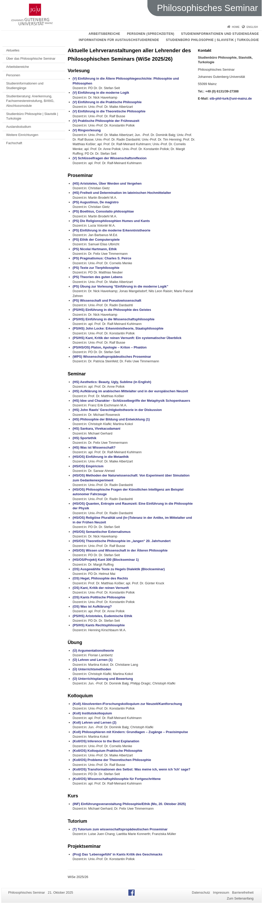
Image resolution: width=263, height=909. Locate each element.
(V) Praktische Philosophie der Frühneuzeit (106, 121)
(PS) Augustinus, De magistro (96, 202)
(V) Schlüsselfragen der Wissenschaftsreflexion (109, 158)
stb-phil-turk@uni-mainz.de (231, 98)
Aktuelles (12, 50)
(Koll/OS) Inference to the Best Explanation (106, 741)
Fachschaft (14, 143)
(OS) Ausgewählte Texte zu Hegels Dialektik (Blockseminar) (119, 569)
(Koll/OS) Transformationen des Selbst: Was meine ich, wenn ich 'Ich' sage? (131, 769)
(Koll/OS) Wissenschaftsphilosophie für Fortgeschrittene (117, 779)
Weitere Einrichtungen (22, 135)
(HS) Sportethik (84, 438)
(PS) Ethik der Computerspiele (96, 239)
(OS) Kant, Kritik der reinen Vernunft (101, 588)
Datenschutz (201, 892)
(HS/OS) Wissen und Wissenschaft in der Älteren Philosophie (120, 550)
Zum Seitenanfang (240, 898)
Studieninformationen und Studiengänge (220, 34)
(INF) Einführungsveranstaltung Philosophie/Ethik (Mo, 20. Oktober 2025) (129, 804)
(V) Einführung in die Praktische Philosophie (107, 102)
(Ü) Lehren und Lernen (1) (92, 660)
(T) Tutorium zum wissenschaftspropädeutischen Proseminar (120, 829)
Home (235, 27)
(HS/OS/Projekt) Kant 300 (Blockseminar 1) (106, 560)
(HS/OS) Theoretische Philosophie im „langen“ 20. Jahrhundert (121, 541)
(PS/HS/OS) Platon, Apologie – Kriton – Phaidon (110, 347)
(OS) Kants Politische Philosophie (99, 597)
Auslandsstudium (18, 127)
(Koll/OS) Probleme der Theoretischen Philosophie (112, 760)
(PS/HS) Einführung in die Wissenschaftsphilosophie (114, 319)
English (252, 27)
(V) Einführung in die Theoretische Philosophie (109, 111)
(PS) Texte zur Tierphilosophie (96, 268)
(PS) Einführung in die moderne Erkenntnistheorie (111, 230)
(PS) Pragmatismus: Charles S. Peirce (102, 258)
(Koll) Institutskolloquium (92, 713)
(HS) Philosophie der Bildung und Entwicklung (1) (111, 419)
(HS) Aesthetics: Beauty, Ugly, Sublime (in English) (112, 382)
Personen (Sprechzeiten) (150, 34)
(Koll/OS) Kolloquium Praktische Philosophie (107, 751)
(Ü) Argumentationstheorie (93, 650)
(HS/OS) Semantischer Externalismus (102, 532)
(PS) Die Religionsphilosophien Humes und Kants (111, 221)
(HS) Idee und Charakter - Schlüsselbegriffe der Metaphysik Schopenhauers (131, 401)
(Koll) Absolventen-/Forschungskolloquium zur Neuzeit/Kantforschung (127, 704)
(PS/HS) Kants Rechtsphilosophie (99, 625)
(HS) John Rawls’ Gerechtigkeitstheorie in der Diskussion (117, 410)
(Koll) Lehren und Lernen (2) (94, 722)
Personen (13, 75)
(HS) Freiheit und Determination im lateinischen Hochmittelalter (122, 193)
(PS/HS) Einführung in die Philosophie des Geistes (112, 310)
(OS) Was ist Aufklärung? (92, 606)
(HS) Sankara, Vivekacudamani (96, 428)
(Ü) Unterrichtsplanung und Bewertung (103, 679)
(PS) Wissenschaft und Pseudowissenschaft (107, 300)
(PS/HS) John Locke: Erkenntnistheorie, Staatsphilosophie (118, 328)
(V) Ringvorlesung (87, 130)
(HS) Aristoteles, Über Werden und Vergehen (107, 183)
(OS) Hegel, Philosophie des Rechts (100, 578)
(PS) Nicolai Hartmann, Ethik (95, 249)
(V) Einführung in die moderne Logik (101, 92)
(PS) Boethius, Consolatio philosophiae (103, 211)
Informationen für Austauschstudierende (119, 40)
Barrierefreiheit (243, 892)
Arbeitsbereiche (104, 34)
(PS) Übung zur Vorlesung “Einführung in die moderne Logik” (120, 286)
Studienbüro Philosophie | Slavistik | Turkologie (212, 40)
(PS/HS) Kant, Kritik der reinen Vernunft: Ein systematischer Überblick (127, 338)
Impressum (221, 892)
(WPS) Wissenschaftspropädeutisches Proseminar (112, 356)
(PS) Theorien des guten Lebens (98, 277)
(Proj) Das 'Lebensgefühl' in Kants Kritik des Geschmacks (118, 854)
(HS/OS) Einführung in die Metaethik (101, 457)
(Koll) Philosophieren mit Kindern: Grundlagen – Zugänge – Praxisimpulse (130, 732)
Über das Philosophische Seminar (30, 58)
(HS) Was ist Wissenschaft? (94, 447)
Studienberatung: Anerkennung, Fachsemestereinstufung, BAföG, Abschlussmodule (30, 101)
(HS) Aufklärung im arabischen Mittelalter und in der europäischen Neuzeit (130, 391)
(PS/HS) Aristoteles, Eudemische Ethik (102, 616)
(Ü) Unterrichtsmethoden (92, 669)
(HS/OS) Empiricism (88, 466)
